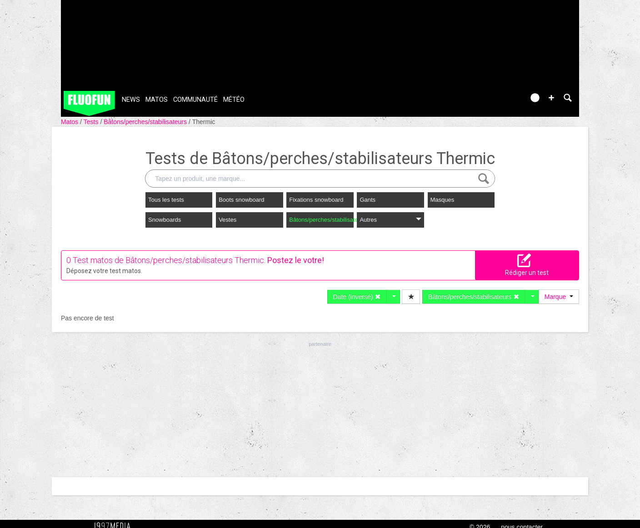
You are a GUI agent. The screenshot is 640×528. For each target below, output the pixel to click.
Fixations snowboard (316, 199)
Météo (234, 100)
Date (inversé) (357, 296)
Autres (390, 219)
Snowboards (164, 219)
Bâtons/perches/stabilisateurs (146, 121)
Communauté (195, 100)
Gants (367, 199)
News (131, 100)
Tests (92, 121)
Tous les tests (166, 199)
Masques (442, 199)
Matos (156, 100)
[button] (551, 98)
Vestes (227, 219)
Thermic (203, 121)
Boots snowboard (241, 199)
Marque (559, 296)
